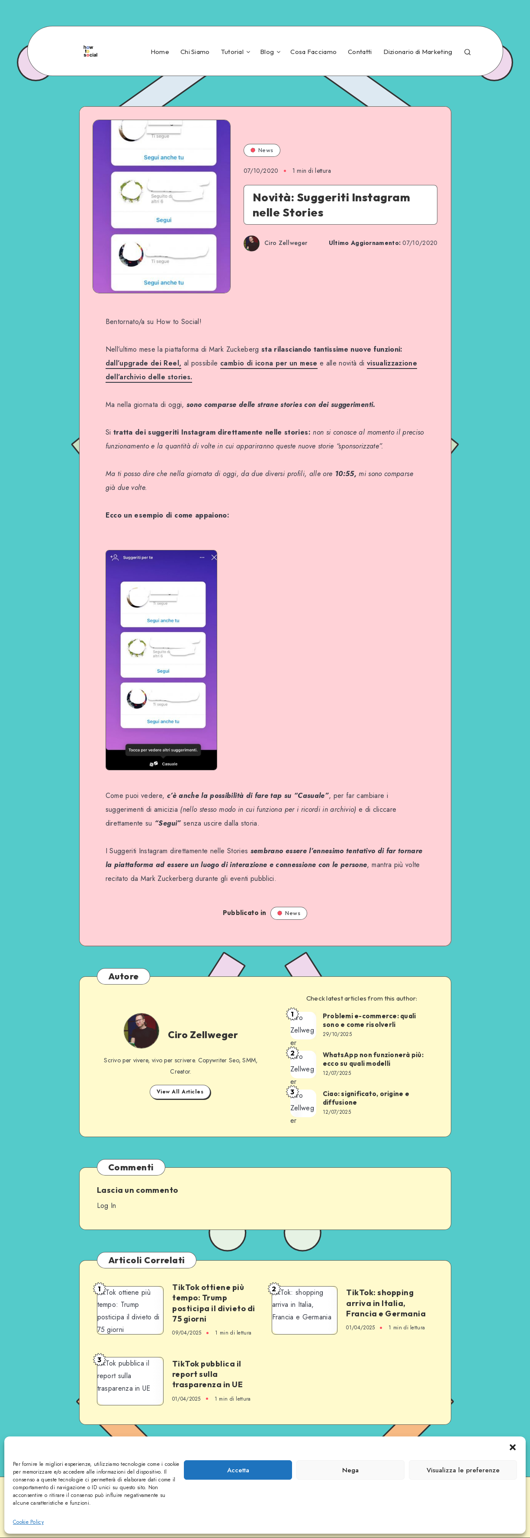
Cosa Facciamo (313, 52)
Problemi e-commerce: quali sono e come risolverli (369, 1020)
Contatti (360, 52)
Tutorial (232, 52)
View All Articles (180, 1092)
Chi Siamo (195, 52)
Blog (267, 52)
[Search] (467, 50)
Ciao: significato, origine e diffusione (366, 1098)
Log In (106, 1206)
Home (160, 52)
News (262, 149)
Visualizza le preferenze (463, 1470)
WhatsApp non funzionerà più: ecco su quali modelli (373, 1059)
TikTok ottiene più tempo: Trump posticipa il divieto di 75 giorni (213, 1303)
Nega (350, 1470)
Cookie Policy (28, 1522)
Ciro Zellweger (203, 1035)
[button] (512, 1447)
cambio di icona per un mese (268, 363)
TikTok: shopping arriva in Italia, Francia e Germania (386, 1303)
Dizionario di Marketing (418, 52)
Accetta (238, 1470)
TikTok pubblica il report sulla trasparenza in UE (207, 1374)
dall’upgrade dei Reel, (144, 363)
